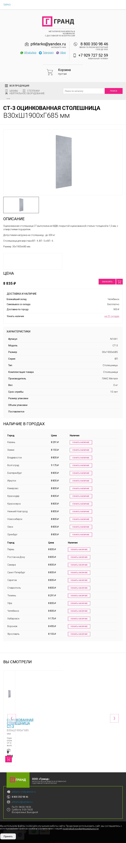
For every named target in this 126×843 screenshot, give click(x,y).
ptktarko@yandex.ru (48, 44)
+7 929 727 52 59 (93, 55)
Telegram (46, 52)
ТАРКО (7, 4)
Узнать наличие (80, 442)
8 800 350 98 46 (94, 44)
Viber (61, 52)
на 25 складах (111, 316)
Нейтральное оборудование (27, 93)
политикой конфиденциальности (81, 828)
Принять (8, 836)
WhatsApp (28, 52)
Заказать (107, 281)
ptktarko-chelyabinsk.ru (24, 789)
